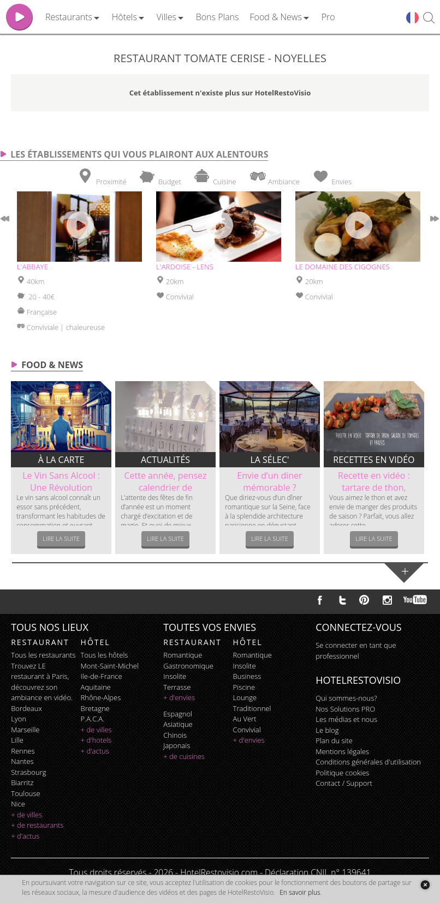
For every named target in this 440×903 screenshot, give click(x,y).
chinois (175, 735)
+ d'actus (25, 836)
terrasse (177, 687)
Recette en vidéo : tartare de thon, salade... (374, 487)
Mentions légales (342, 751)
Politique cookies (342, 773)
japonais (176, 745)
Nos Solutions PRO (345, 709)
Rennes (22, 751)
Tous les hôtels (104, 655)
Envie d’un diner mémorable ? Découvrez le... (269, 487)
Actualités (165, 460)
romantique (182, 655)
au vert (245, 719)
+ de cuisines (184, 756)
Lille (17, 740)
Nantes (22, 761)
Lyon (18, 719)
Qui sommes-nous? (346, 698)
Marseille (25, 730)
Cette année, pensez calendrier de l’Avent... (165, 487)
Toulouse (25, 793)
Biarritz (22, 782)
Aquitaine (96, 687)
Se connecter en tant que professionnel (356, 650)
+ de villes (26, 815)
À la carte (61, 460)
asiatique (178, 724)
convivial (247, 730)
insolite (174, 676)
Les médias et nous (346, 719)
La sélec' (269, 460)
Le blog (327, 730)
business (247, 676)
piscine (244, 687)
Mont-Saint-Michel (110, 666)
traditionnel (252, 708)
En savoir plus (300, 892)
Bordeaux (26, 708)
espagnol (177, 714)
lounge (245, 697)
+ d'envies (179, 697)
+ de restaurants (37, 825)
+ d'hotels (96, 740)
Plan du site (334, 740)
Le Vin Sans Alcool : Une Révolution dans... (61, 487)
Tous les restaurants (43, 655)
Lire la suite (61, 538)
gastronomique (188, 666)
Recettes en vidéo (373, 460)
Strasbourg (28, 772)
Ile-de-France (101, 676)
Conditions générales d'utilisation (368, 762)
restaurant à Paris (39, 676)
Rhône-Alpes (101, 697)
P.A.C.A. (93, 719)
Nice (18, 804)
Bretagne (95, 708)
